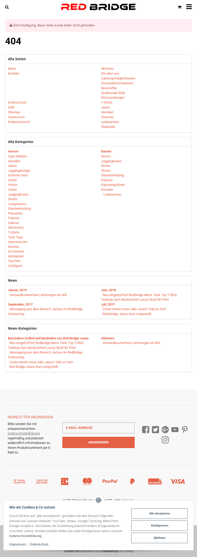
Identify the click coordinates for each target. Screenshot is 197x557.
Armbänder (16, 256)
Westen (13, 247)
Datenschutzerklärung (24, 433)
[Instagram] (165, 440)
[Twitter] (155, 430)
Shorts (12, 199)
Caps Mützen (17, 156)
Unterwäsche (17, 242)
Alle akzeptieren (158, 513)
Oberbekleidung (19, 208)
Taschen (14, 261)
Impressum (18, 544)
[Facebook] (145, 430)
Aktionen (107, 338)
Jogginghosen (18, 194)
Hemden (14, 161)
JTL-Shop (126, 551)
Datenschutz (40, 544)
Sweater (107, 189)
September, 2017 (20, 304)
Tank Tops (15, 237)
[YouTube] (175, 430)
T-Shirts (13, 232)
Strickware (16, 227)
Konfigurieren (158, 525)
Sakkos (13, 223)
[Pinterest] (184, 430)
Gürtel (12, 180)
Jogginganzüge (19, 171)
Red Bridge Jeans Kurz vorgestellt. (127, 314)
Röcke (105, 166)
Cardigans (15, 266)
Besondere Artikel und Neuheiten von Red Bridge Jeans (48, 338)
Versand (128, 500)
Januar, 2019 (17, 290)
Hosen (12, 185)
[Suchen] (8, 7)
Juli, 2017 (108, 304)
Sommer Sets (18, 175)
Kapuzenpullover (113, 185)
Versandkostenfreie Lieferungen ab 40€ (38, 295)
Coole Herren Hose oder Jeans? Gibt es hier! (134, 309)
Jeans (12, 166)
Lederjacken (112, 194)
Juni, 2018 (108, 290)
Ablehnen (158, 538)
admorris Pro (89, 551)
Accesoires (16, 251)
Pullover (13, 218)
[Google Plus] (165, 430)
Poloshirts (15, 213)
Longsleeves (17, 204)
